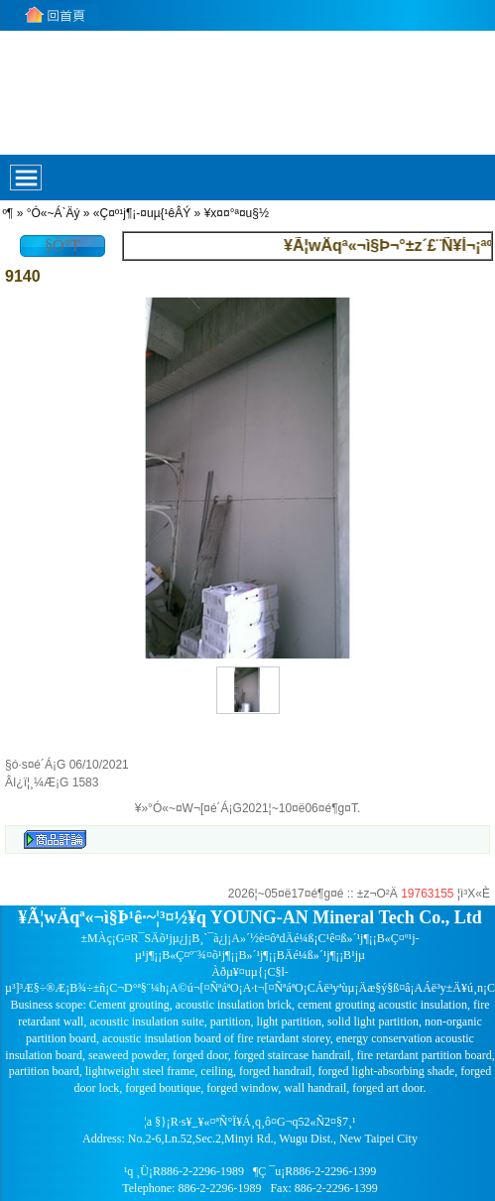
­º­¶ (7, 213)
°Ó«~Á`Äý (53, 213)
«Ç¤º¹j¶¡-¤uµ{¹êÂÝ (141, 213)
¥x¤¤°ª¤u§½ (236, 213)
